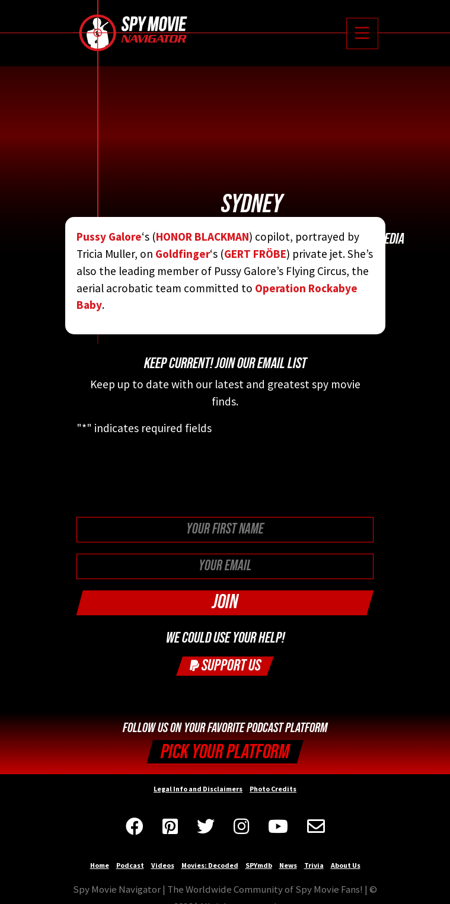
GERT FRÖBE (255, 254)
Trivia (314, 865)
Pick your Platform (225, 752)
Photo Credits (273, 788)
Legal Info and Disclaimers (198, 788)
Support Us (225, 665)
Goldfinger (182, 254)
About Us (345, 865)
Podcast (130, 865)
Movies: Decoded (209, 865)
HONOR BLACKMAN (202, 236)
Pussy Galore (109, 236)
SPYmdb (258, 865)
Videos (162, 865)
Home (99, 865)
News (288, 865)
